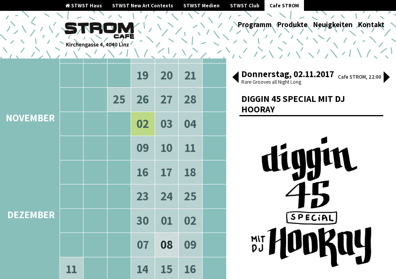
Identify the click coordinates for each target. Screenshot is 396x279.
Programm (254, 24)
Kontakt (371, 24)
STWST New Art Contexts (142, 5)
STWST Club (244, 5)
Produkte (292, 24)
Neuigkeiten (333, 24)
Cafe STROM (284, 5)
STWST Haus (83, 5)
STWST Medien (201, 5)
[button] (235, 78)
